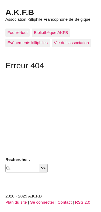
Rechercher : (17, 159)
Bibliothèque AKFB (51, 32)
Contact (65, 202)
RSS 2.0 (82, 202)
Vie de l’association (71, 42)
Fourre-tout (18, 32)
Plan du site (16, 202)
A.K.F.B (19, 12)
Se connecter (42, 202)
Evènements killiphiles (28, 42)
